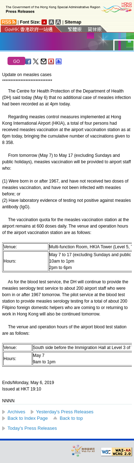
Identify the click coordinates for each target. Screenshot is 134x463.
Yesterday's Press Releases (65, 411)
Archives (16, 411)
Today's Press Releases (32, 428)
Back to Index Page (28, 418)
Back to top (71, 418)
